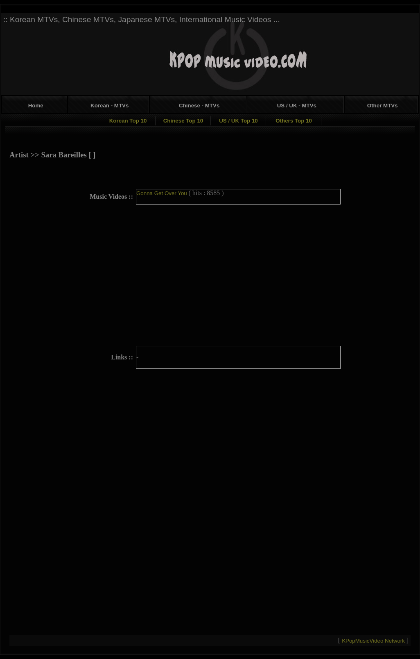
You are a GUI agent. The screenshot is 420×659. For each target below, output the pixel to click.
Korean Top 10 (128, 121)
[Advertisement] (360, 75)
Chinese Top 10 (183, 121)
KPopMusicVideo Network (374, 641)
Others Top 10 (293, 121)
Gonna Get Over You (162, 193)
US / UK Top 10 (238, 121)
